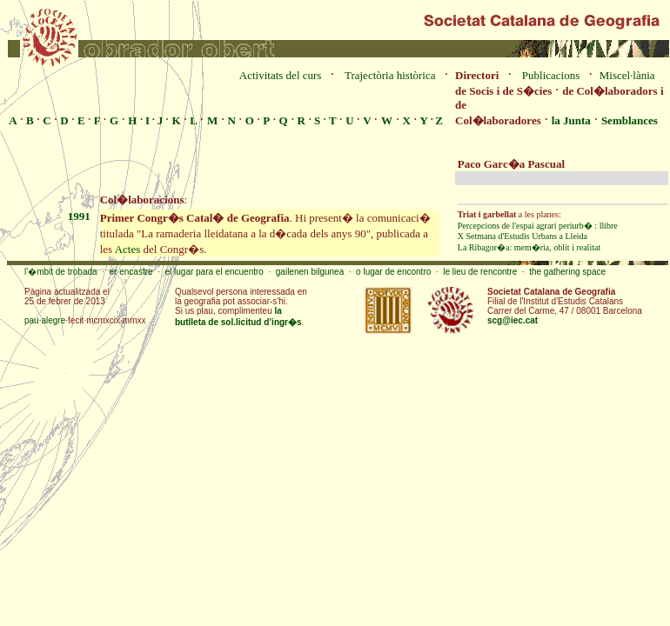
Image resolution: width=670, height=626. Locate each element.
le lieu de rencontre (480, 271)
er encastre (131, 271)
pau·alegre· (46, 320)
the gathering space (567, 271)
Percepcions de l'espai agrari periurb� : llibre (538, 225)
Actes (128, 249)
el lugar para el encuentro (213, 271)
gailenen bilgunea (310, 271)
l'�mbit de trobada (60, 271)
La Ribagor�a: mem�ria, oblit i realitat (529, 247)
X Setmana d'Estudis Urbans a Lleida (522, 236)
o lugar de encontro (393, 271)
